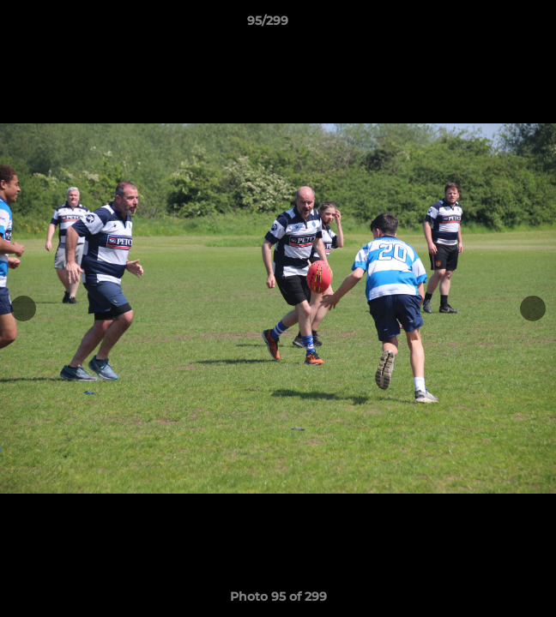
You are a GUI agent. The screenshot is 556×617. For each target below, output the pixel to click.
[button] (494, 25)
